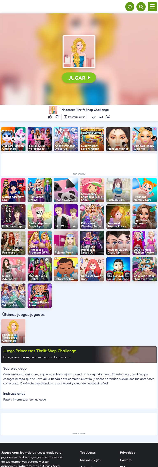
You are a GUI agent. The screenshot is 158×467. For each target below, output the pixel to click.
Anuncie (125, 438)
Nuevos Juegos (90, 424)
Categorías (87, 431)
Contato (125, 424)
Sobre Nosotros (90, 438)
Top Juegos (88, 416)
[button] (79, 51)
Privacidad (127, 416)
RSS (122, 431)
